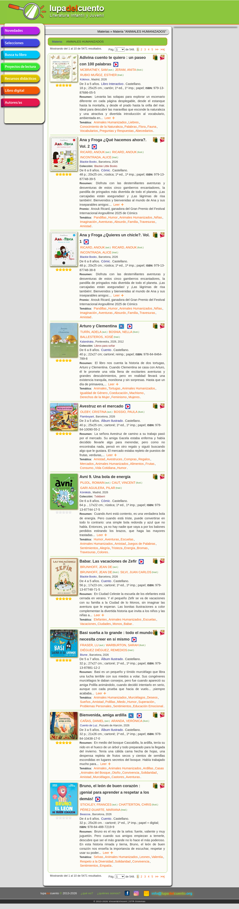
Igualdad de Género (94, 393)
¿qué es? (87, 893)
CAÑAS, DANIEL (95, 721)
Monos (117, 624)
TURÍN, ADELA (94, 332)
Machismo (136, 393)
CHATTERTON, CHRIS (138, 804)
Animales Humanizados (110, 122)
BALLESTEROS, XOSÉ (100, 337)
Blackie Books (88, 161)
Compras (130, 459)
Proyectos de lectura (20, 67)
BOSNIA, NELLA (124, 332)
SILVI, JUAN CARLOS (139, 572)
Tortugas (114, 388)
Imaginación (88, 222)
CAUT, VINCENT (127, 482)
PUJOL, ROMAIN (95, 482)
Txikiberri (99, 496)
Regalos (144, 459)
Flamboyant (87, 416)
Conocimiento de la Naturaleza (101, 126)
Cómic (105, 170)
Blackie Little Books (105, 166)
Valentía (157, 857)
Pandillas (100, 217)
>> (156, 49)
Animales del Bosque (95, 772)
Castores (118, 777)
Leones (144, 857)
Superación (146, 702)
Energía (129, 548)
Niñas (158, 217)
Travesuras (147, 222)
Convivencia (130, 772)
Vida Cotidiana (105, 468)
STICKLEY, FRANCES (99, 804)
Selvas (98, 857)
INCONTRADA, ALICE (99, 157)
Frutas (150, 463)
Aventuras (106, 222)
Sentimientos (89, 548)
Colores (102, 552)
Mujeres (133, 397)
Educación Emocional (148, 706)
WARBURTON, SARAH (125, 645)
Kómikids (85, 492)
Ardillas (148, 768)
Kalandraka (86, 341)
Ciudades (104, 624)
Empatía (105, 865)
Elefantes (100, 619)
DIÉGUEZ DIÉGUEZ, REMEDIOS (107, 650)
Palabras (130, 126)
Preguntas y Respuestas (117, 130)
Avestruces (114, 459)
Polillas (110, 702)
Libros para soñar (104, 345)
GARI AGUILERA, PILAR (101, 488)
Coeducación (118, 393)
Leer (110, 118)
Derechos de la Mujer (95, 397)
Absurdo (120, 222)
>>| (162, 49)
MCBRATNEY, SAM (97, 69)
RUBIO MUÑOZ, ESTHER (102, 75)
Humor (113, 217)
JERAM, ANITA (129, 69)
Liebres (133, 122)
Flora (142, 126)
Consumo (86, 468)
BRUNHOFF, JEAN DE (99, 567)
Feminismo (119, 397)
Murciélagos (136, 697)
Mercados (87, 463)
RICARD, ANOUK (95, 152)
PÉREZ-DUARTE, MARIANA (103, 809)
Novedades (20, 31)
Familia (133, 222)
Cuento (106, 350)
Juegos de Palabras (141, 543)
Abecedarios (144, 130)
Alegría (105, 548)
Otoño (116, 772)
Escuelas (127, 539)
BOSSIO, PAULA (129, 412)
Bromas (142, 548)
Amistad (85, 226)
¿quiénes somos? (108, 893)
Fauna (151, 126)
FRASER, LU (92, 645)
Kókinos (85, 79)
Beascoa (85, 814)
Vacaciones (88, 624)
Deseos (152, 697)
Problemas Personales (95, 706)
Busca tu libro (20, 55)
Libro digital (20, 90)
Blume (84, 654)
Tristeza (117, 548)
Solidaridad (149, 772)
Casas (159, 768)
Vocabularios (89, 130)
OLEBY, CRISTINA (96, 412)
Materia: (57, 41)
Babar (128, 624)
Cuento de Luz (88, 725)
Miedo (121, 702)
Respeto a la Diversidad (96, 861)
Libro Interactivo (112, 84)
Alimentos (137, 463)
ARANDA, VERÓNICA (130, 721)
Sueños (85, 702)
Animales (100, 388)
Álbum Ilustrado (112, 420)
